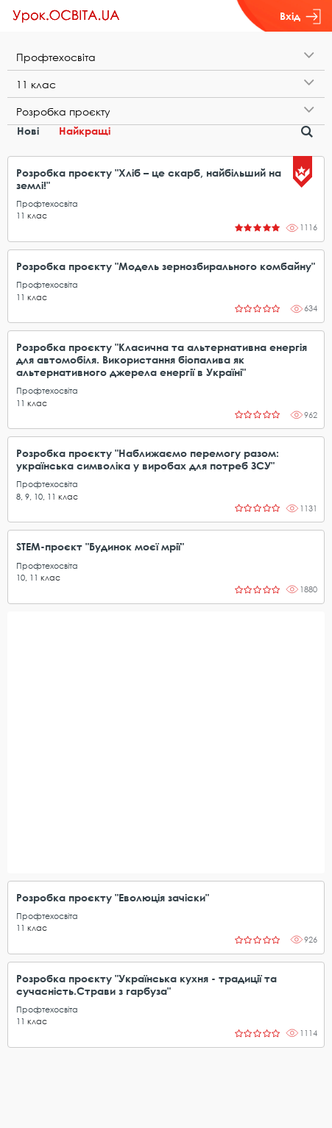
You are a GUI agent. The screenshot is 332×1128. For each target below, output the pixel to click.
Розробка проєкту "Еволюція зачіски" (112, 897)
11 (20, 215)
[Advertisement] (166, 742)
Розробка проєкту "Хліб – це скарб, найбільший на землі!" (148, 178)
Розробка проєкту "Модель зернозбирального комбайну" (165, 266)
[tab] (166, 57)
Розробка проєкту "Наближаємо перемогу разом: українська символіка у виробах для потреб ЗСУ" (147, 459)
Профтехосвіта (47, 203)
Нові (28, 130)
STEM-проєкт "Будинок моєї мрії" (100, 546)
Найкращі (84, 130)
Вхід (300, 16)
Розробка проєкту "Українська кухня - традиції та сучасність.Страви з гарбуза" (146, 984)
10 (38, 496)
